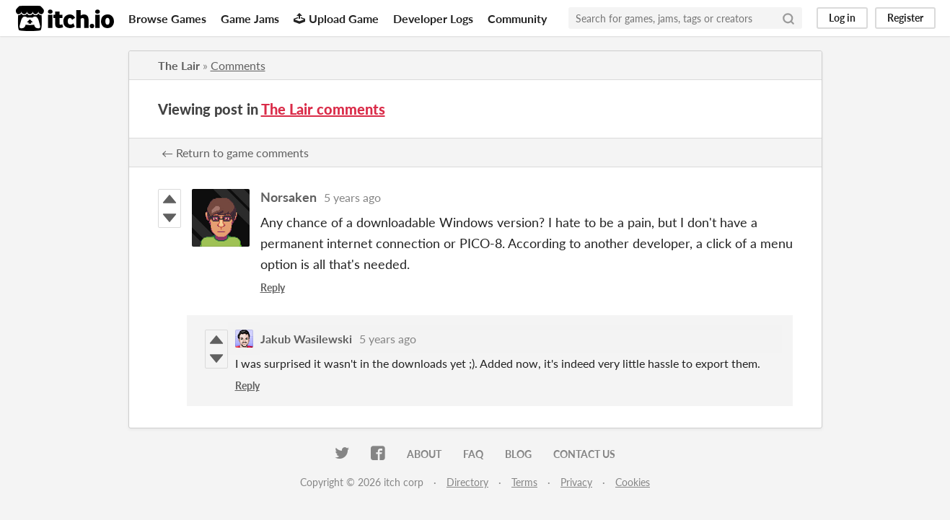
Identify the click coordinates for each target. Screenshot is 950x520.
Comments (238, 65)
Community (517, 18)
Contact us (584, 454)
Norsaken (288, 197)
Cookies (632, 482)
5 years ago (352, 197)
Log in (842, 18)
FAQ (473, 454)
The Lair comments (323, 109)
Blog (518, 454)
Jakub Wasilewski (306, 338)
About (424, 454)
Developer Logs (433, 18)
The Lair (179, 65)
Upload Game (336, 18)
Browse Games (167, 18)
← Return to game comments (235, 152)
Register (905, 18)
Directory (467, 482)
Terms (524, 482)
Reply (272, 287)
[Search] (788, 18)
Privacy (576, 482)
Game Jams (250, 18)
